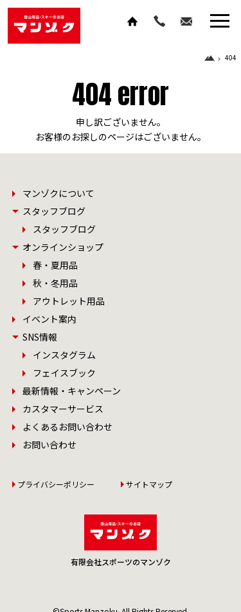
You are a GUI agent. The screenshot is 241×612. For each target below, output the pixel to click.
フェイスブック (64, 372)
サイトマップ (149, 484)
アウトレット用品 (69, 300)
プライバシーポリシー (55, 484)
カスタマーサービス (62, 408)
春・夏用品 (55, 265)
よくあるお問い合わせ (67, 426)
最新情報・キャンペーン (71, 390)
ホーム (132, 21)
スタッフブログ (64, 229)
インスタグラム (64, 354)
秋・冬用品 (55, 282)
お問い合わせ (186, 21)
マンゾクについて (58, 193)
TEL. (159, 21)
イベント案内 (49, 318)
